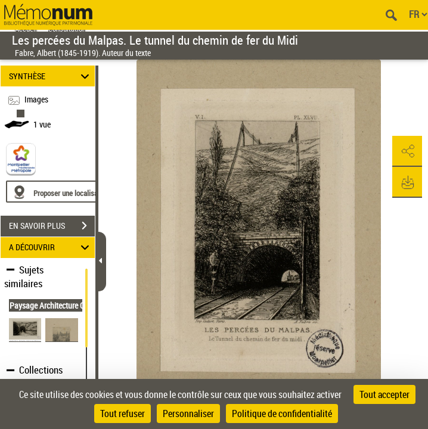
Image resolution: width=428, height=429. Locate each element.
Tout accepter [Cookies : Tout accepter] (384, 394)
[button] (407, 151)
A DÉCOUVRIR (50, 247)
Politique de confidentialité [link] (282, 413)
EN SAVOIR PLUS (52, 225)
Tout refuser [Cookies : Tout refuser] (122, 413)
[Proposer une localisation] (62, 192)
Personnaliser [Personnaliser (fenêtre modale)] (188, 413)
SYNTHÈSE (50, 76)
